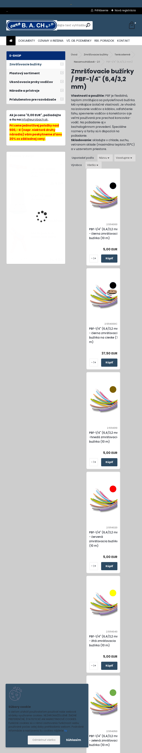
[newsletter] (125, 730)
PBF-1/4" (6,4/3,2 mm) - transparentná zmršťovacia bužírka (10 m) (123, 647)
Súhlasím (73, 740)
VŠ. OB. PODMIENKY (79, 41)
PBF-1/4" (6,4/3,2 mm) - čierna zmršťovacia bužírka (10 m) (91, 235)
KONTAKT (123, 41)
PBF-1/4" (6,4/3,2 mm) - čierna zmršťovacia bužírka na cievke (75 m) (123, 235)
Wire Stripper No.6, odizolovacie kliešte (43, 235)
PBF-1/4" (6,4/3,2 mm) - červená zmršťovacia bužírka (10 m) (123, 339)
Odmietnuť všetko (43, 740)
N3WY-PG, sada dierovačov (41, 197)
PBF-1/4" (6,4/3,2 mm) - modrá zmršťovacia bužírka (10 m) (123, 543)
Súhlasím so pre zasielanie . (92, 739)
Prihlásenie (101, 10)
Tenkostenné (122, 54)
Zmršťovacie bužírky (96, 54)
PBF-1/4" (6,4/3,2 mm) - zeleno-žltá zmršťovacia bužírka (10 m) (91, 543)
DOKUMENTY (26, 41)
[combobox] (105, 157)
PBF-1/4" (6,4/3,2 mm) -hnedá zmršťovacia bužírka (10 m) (91, 339)
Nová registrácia (125, 10)
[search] (88, 25)
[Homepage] (11, 41)
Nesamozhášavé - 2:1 (87, 62)
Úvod (74, 54)
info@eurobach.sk (34, 119)
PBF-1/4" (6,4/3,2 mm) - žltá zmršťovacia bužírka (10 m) (91, 441)
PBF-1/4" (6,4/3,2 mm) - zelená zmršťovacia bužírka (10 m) (123, 441)
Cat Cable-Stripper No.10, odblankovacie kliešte (44, 172)
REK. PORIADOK (104, 41)
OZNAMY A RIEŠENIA (50, 41)
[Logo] (31, 25)
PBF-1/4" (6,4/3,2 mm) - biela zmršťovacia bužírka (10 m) (91, 647)
